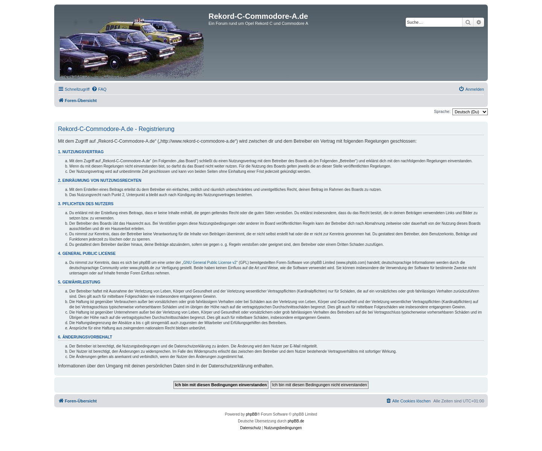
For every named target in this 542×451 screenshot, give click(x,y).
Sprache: (442, 111)
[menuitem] (99, 89)
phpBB (251, 414)
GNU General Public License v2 (209, 263)
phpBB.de (296, 421)
